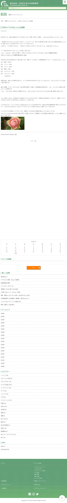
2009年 (2, 366)
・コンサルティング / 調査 (39, 470)
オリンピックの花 (5, 378)
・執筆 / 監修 (36, 476)
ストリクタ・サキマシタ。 (7, 286)
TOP (2, 21)
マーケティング (5, 400)
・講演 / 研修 (36, 474)
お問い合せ (37, 484)
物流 (2, 422)
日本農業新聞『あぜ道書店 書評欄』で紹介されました (15, 298)
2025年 (2, 316)
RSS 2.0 (3, 446)
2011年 (2, 360)
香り (2, 437)
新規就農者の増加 (5, 283)
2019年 (2, 335)
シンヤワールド (5, 387)
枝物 (2, 412)
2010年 (2, 363)
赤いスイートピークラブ (7, 434)
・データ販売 (36, 472)
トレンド (3, 394)
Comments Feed (5, 449)
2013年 (2, 354)
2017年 (2, 341)
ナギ (2, 397)
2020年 (2, 332)
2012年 (2, 357)
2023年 (2, 322)
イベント (3, 375)
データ (2, 390)
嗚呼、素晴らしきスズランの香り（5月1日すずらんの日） (15, 295)
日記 (16, 134)
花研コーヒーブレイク (10, 21)
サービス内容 (37, 463)
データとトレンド (6, 484)
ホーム (3, 463)
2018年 (2, 338)
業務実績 (4, 481)
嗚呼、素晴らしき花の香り (7, 304)
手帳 (2, 403)
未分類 (2, 409)
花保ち (2, 428)
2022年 (2, 326)
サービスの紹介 (5, 384)
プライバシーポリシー (40, 488)
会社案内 (4, 488)
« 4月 (15, 253)
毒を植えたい (4, 276)
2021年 (2, 329)
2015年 (2, 347)
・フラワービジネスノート (39, 467)
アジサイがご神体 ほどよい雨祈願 (10, 279)
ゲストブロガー (5, 381)
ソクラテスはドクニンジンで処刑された (11, 301)
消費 (2, 415)
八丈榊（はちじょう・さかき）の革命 (10, 292)
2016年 (2, 344)
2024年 (2, 319)
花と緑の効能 (4, 425)
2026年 (2, 313)
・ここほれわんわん (38, 468)
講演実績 (3, 431)
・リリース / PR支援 (38, 478)
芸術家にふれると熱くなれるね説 (9, 289)
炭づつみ (3, 418)
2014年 (2, 350)
